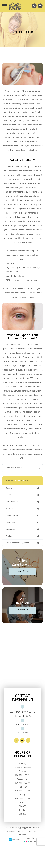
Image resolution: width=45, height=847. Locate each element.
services (9, 509)
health (8, 495)
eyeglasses (10, 522)
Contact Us (22, 609)
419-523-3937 (22, 725)
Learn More (22, 571)
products (9, 536)
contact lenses (12, 515)
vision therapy (12, 502)
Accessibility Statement (16, 831)
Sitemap (22, 835)
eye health (10, 529)
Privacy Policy (32, 831)
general (9, 488)
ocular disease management (17, 543)
